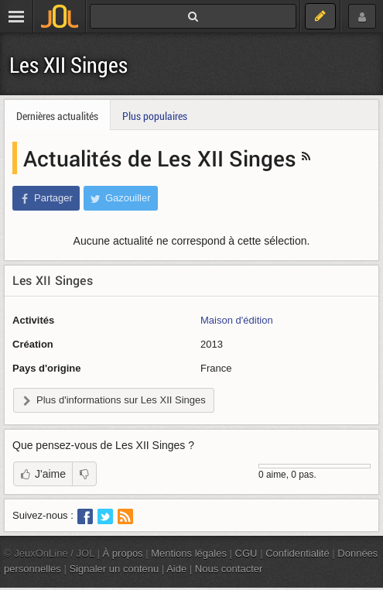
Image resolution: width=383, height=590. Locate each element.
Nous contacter (229, 569)
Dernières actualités (57, 115)
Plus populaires (154, 115)
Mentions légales (189, 553)
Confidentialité (297, 553)
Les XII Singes (68, 64)
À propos (123, 553)
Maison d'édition (236, 320)
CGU (246, 553)
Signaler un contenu (114, 569)
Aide (176, 569)
